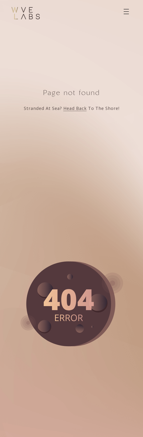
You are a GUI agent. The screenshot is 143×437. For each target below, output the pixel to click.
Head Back (75, 108)
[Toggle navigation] (126, 11)
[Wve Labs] (26, 13)
